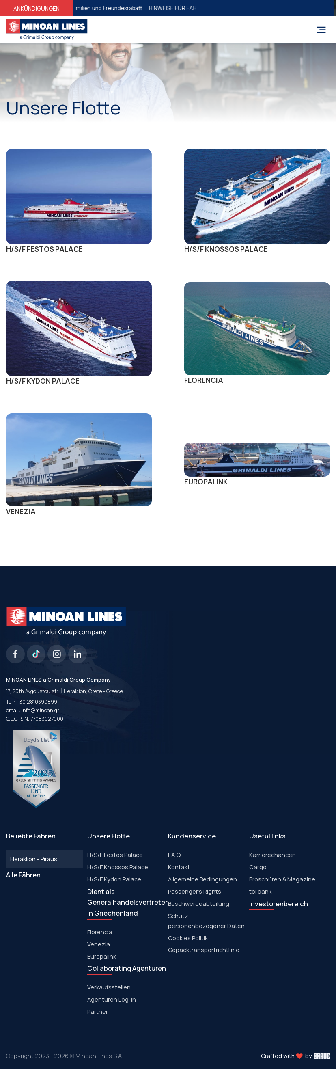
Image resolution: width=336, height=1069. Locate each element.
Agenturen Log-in (111, 999)
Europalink (101, 956)
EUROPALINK (257, 464)
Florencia (99, 932)
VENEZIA (79, 464)
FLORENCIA (257, 333)
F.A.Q (174, 855)
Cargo (258, 867)
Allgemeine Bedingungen (202, 879)
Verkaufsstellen (109, 987)
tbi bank (260, 891)
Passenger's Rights (194, 891)
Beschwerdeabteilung (198, 903)
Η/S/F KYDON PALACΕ (79, 333)
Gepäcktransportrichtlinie (203, 950)
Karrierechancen (272, 855)
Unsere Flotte (108, 835)
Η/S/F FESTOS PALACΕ (79, 201)
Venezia (98, 944)
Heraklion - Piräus (33, 859)
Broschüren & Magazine (282, 879)
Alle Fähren (23, 874)
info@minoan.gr (40, 710)
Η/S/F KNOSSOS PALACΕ (257, 201)
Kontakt (179, 867)
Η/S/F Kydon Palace (114, 879)
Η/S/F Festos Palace (115, 855)
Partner (97, 1011)
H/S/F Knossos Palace (117, 867)
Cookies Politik (188, 938)
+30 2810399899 (37, 701)
